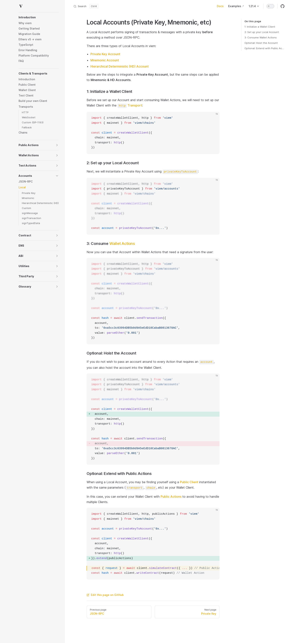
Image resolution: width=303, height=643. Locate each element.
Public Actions (171, 496)
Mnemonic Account (104, 60)
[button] (39, 17)
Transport (129, 105)
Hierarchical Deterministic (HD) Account (119, 66)
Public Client (189, 482)
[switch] (270, 6)
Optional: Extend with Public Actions (264, 48)
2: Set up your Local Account (261, 32)
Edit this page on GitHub (105, 594)
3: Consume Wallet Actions (260, 37)
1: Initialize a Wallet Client (259, 26)
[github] (282, 6)
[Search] (85, 6)
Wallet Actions (122, 243)
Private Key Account (105, 54)
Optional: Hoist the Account (261, 42)
